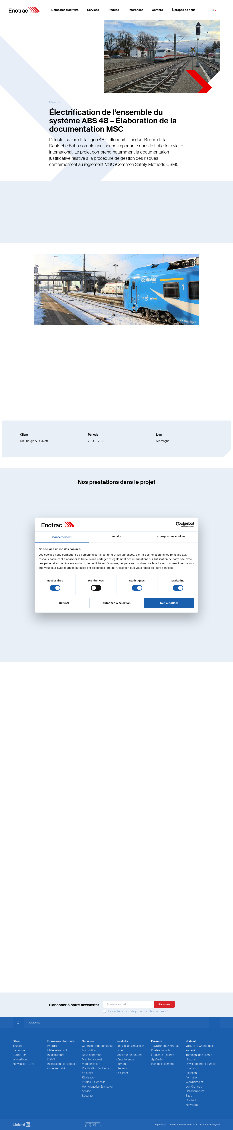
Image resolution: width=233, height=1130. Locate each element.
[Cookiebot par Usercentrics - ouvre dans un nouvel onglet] (178, 524)
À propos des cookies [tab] (171, 536)
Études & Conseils (93, 1082)
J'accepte (135, 1011)
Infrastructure (55, 1055)
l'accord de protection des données (143, 1011)
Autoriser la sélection (116, 602)
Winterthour (20, 1059)
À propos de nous (183, 11)
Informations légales (210, 1124)
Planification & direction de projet (97, 1070)
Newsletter (193, 1105)
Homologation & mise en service (98, 1089)
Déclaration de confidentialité (183, 1124)
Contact (191, 1100)
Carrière (157, 11)
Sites (189, 1096)
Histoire (191, 1059)
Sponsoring (193, 1068)
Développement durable (201, 1064)
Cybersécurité (56, 1068)
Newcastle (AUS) (23, 1064)
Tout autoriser (169, 602)
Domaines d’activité (64, 11)
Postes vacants (161, 1050)
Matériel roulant (57, 1050)
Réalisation (89, 1077)
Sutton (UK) (20, 1055)
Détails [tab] (116, 536)
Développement (92, 1055)
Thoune (18, 1046)
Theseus (122, 1068)
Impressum (160, 1124)
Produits (113, 11)
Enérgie (52, 1046)
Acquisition (89, 1050)
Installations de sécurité (62, 1064)
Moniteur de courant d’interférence (129, 1057)
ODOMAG (122, 1073)
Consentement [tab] (61, 537)
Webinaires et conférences (194, 1084)
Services (93, 11)
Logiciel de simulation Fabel (130, 1048)
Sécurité (87, 1096)
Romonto (122, 1064)
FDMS (51, 1059)
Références (135, 11)
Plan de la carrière (162, 1064)
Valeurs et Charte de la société (200, 1048)
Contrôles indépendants (97, 1046)
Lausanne (19, 1050)
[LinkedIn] (22, 1124)
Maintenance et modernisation (92, 1062)
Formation (192, 1077)
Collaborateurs (195, 1091)
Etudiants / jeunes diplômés (162, 1057)
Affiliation (191, 1073)
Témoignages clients (199, 1055)
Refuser (64, 602)
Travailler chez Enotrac (165, 1046)
